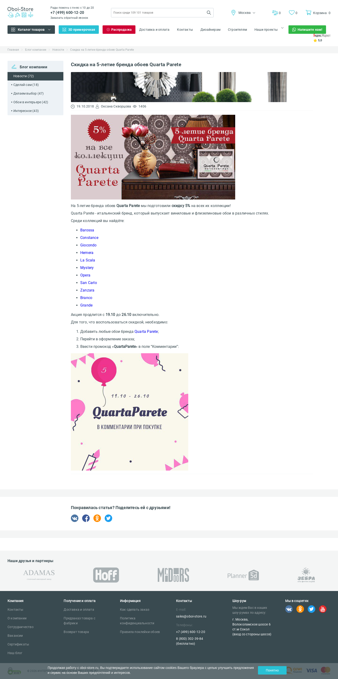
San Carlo (88, 282)
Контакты (185, 29)
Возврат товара (76, 632)
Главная (13, 49)
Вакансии (15, 635)
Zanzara (87, 290)
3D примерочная (81, 29)
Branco (86, 297)
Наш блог (15, 653)
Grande (86, 305)
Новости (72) (23, 76)
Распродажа (121, 29)
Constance (89, 237)
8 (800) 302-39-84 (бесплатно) (189, 641)
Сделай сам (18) (26, 85)
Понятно (272, 670)
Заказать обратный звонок (69, 17)
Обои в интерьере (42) (30, 102)
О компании (17, 618)
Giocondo (88, 245)
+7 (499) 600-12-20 (67, 12)
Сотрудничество (21, 627)
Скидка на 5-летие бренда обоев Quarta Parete (102, 49)
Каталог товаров (31, 29)
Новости (58, 49)
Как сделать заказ (134, 609)
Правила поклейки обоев (140, 632)
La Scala (87, 260)
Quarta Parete (146, 331)
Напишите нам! (310, 29)
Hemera (86, 252)
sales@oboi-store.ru (191, 616)
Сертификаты (18, 644)
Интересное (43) (26, 111)
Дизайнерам (210, 29)
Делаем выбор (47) (28, 93)
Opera (85, 275)
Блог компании (35, 49)
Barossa (87, 230)
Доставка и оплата (154, 29)
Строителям (237, 29)
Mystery (87, 267)
